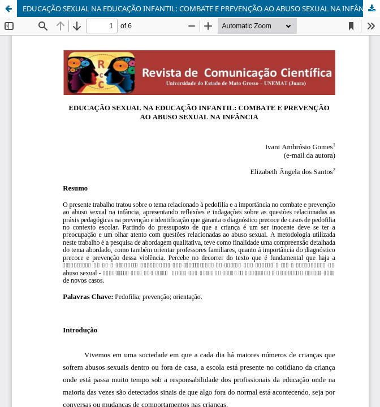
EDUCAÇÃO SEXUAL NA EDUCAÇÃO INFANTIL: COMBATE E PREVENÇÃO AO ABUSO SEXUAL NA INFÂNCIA (199, 8)
